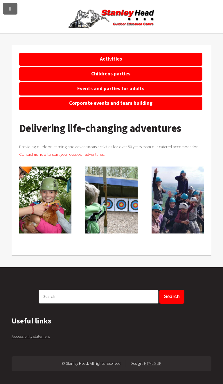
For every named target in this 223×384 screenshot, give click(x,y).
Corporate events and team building (110, 103)
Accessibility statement (31, 336)
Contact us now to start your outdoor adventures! (62, 154)
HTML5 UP (152, 363)
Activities (111, 59)
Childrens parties (110, 73)
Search (172, 296)
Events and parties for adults (110, 88)
